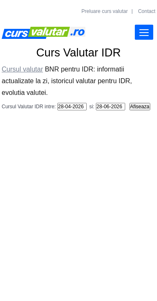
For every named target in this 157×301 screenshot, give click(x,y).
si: (91, 107)
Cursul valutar (22, 69)
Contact (146, 11)
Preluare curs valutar (105, 11)
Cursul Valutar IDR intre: (29, 107)
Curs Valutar (43, 33)
